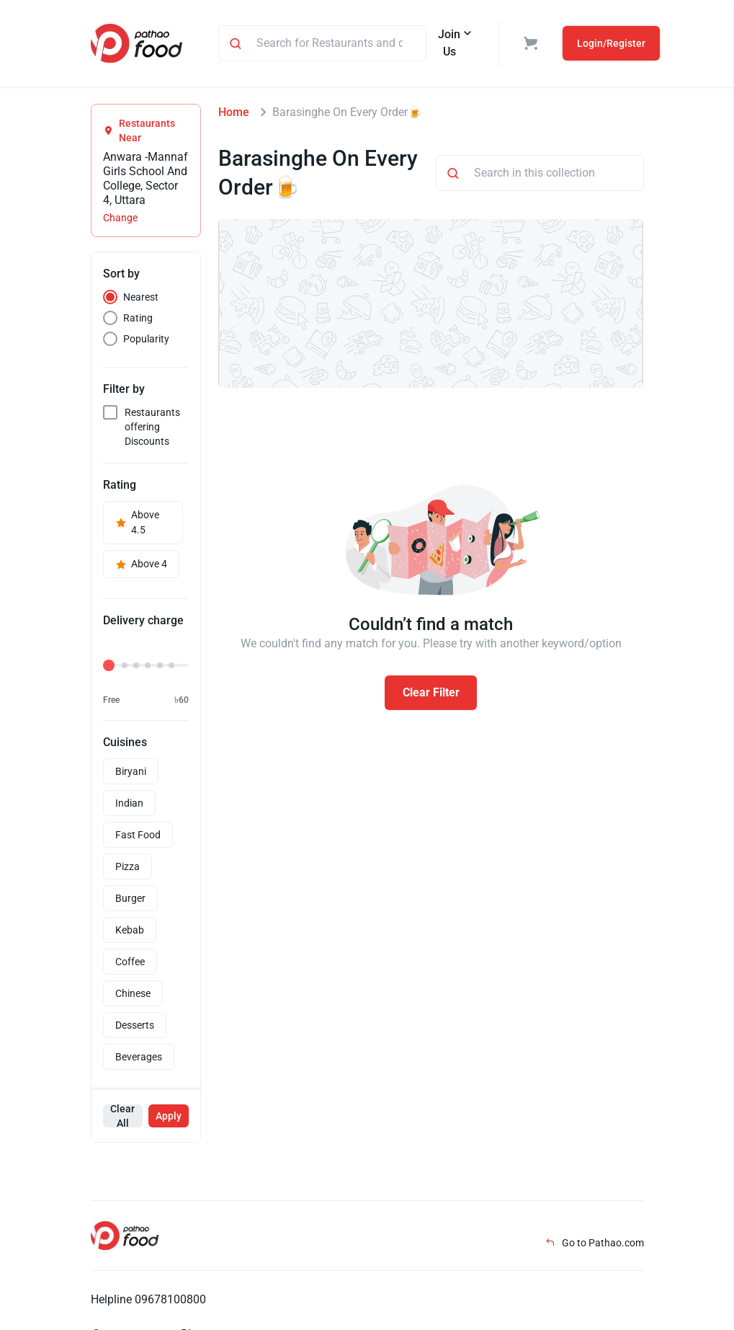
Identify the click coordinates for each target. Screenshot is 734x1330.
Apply (169, 1116)
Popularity (146, 339)
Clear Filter (431, 692)
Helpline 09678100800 (148, 1299)
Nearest (140, 297)
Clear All (122, 1115)
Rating (138, 318)
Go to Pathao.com (594, 1243)
